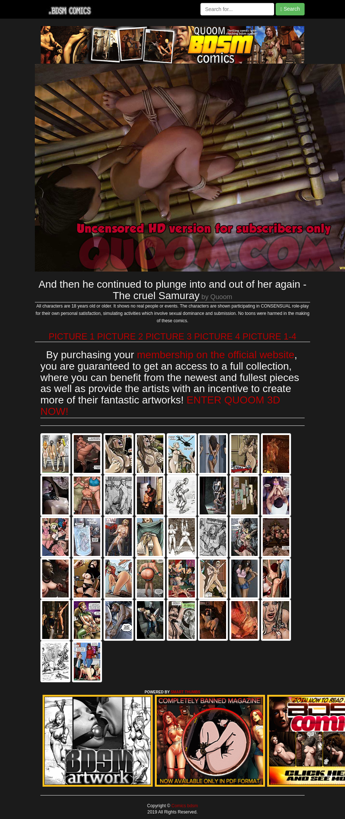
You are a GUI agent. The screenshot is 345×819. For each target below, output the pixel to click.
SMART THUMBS (185, 692)
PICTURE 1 (72, 336)
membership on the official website (215, 354)
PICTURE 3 (169, 336)
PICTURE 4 (217, 336)
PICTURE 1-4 (270, 336)
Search (290, 9)
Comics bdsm (184, 805)
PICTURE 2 (120, 336)
